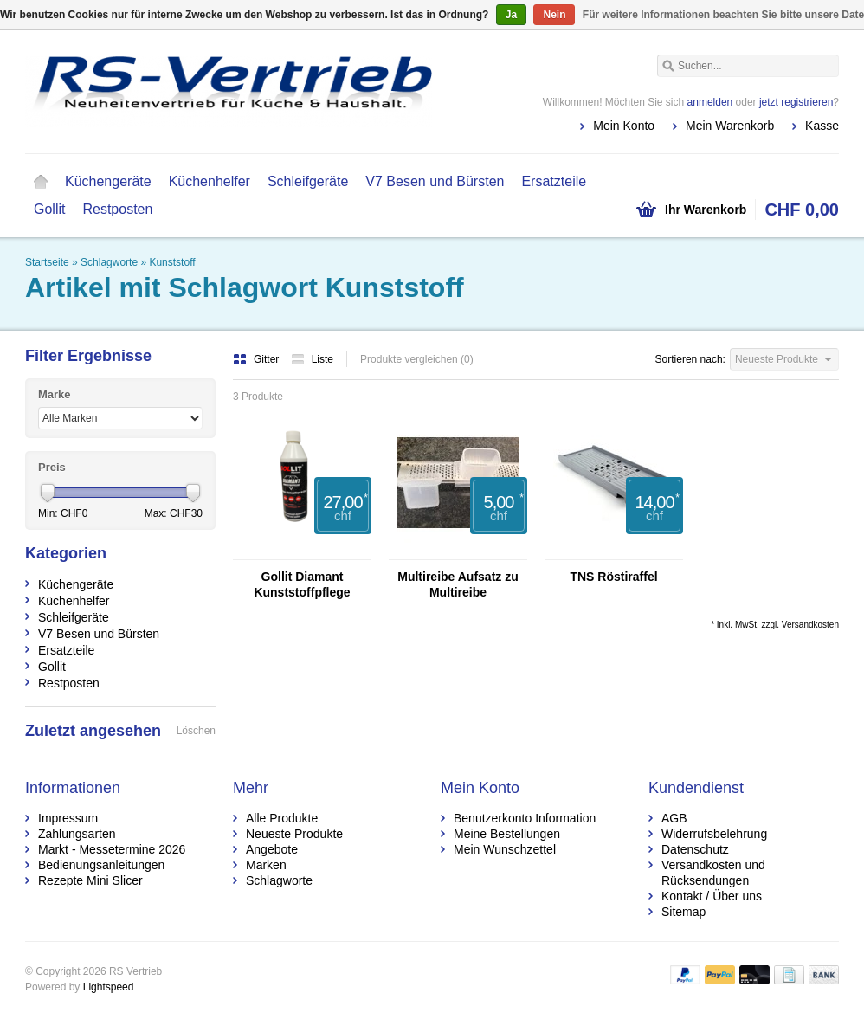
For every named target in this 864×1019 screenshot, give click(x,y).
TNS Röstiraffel (613, 577)
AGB (674, 818)
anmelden (710, 102)
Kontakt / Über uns (711, 896)
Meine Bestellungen (507, 834)
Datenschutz (695, 849)
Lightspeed (108, 987)
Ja (511, 15)
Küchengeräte (108, 181)
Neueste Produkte (294, 834)
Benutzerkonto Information (525, 818)
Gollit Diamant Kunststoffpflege (302, 584)
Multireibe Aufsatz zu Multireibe (458, 584)
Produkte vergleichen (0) (417, 359)
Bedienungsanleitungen (101, 865)
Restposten (117, 209)
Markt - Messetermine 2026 (111, 849)
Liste (312, 359)
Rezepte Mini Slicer (90, 880)
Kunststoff (172, 262)
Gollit (49, 209)
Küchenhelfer (209, 181)
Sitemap (683, 912)
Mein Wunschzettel (505, 849)
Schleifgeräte (308, 181)
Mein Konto (623, 125)
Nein (554, 15)
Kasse (822, 125)
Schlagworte (109, 262)
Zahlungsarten (77, 834)
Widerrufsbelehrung (714, 834)
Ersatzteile (553, 181)
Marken (266, 865)
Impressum (68, 818)
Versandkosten (810, 624)
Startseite (40, 182)
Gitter (257, 359)
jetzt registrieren (796, 102)
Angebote (272, 849)
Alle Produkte (282, 818)
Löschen (196, 731)
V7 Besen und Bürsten (434, 181)
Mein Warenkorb (730, 125)
